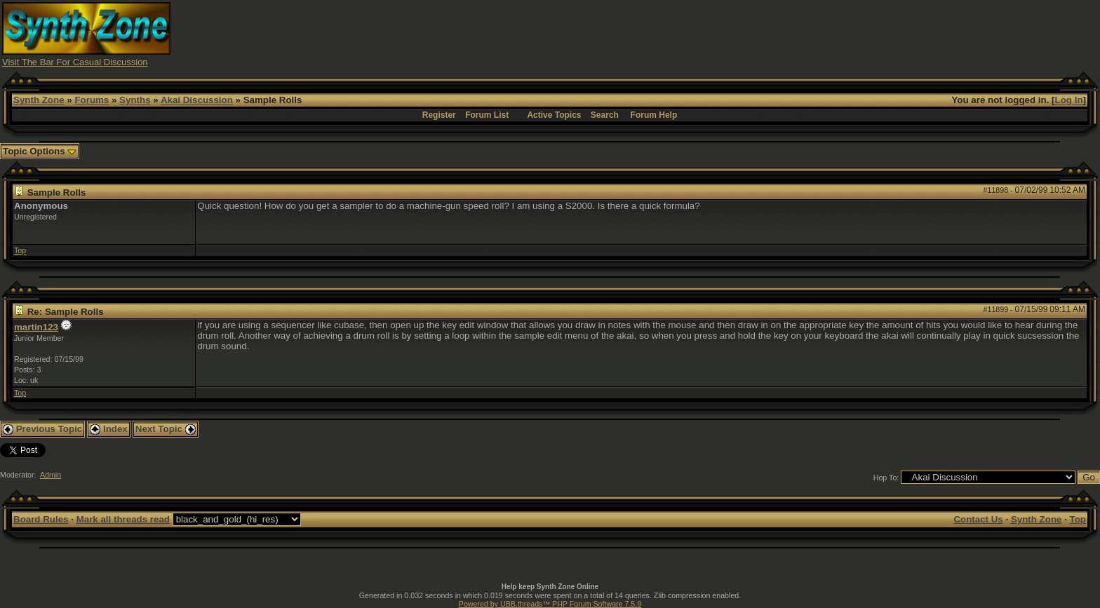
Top (20, 250)
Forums (91, 100)
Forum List (487, 115)
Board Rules (41, 519)
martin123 (36, 327)
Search (605, 115)
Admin (50, 475)
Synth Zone (39, 100)
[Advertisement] (825, 33)
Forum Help (654, 115)
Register (439, 115)
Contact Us (977, 519)
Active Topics (554, 115)
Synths (134, 100)
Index (109, 429)
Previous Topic (42, 429)
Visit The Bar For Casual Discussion (75, 62)
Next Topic (165, 429)
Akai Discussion (197, 100)
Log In (1069, 100)
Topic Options (39, 151)
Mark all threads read (123, 519)
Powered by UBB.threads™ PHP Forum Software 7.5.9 (550, 604)
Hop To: (886, 477)
